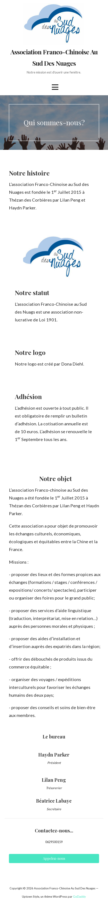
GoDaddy (79, 896)
